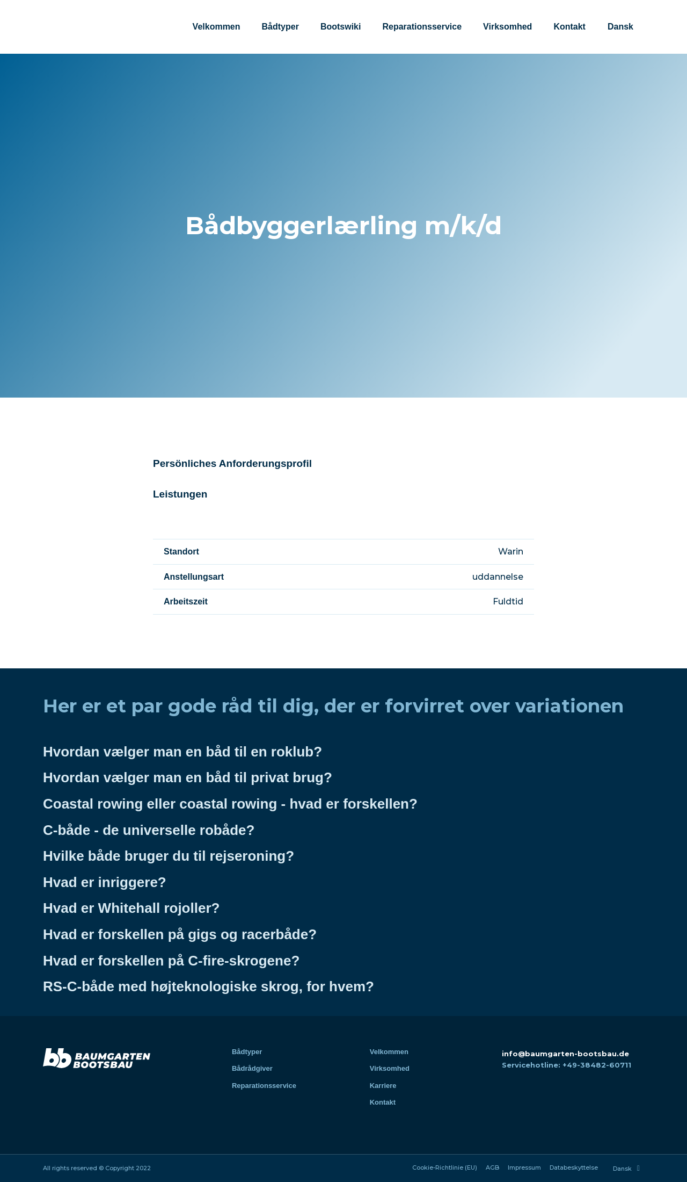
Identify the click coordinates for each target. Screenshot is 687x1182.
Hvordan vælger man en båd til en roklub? (182, 752)
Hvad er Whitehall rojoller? (131, 908)
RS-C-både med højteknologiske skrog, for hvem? (208, 986)
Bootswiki (340, 26)
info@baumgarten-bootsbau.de (565, 1053)
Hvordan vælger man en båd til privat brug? (187, 777)
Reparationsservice (422, 26)
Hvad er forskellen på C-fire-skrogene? (171, 961)
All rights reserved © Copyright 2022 (97, 1168)
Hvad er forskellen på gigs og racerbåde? (180, 934)
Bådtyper (280, 26)
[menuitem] (620, 27)
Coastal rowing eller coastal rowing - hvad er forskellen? (230, 804)
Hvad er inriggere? (104, 882)
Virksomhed (507, 26)
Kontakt (569, 26)
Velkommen (216, 26)
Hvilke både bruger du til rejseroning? (168, 856)
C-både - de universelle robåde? (148, 830)
